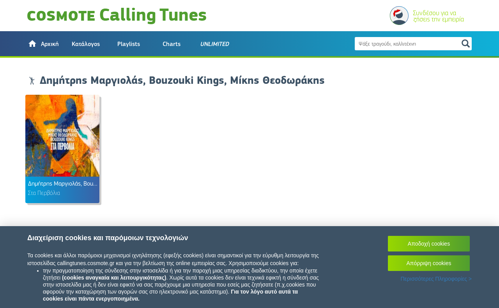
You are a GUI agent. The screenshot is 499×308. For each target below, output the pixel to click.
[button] (42, 43)
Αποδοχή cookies (429, 244)
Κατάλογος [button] (86, 44)
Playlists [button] (128, 44)
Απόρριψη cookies (429, 263)
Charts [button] (171, 44)
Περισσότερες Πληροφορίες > (436, 279)
